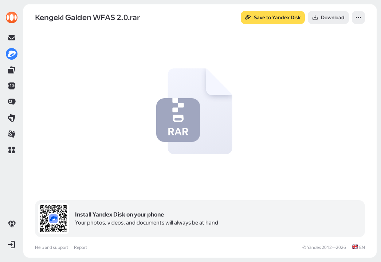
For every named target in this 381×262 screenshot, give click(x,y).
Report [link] (80, 247)
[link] (11, 17)
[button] (11, 150)
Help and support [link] (51, 247)
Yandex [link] (314, 247)
